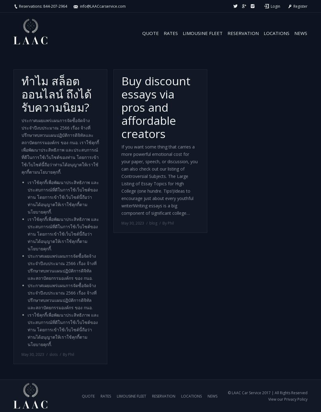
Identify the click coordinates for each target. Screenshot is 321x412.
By (68, 354)
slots (53, 354)
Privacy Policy (296, 399)
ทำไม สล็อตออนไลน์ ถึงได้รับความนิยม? (56, 94)
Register (297, 6)
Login (275, 6)
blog (153, 223)
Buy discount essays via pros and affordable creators (155, 107)
